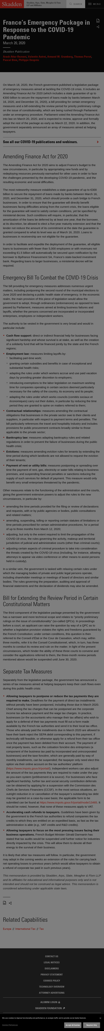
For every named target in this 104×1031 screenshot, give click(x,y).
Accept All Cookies (73, 1025)
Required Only (91, 1025)
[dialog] (52, 1022)
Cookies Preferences (10, 1025)
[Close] (100, 1018)
